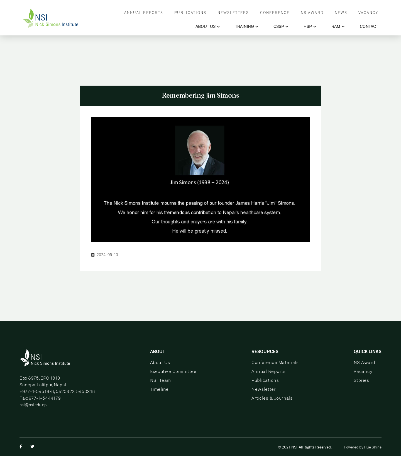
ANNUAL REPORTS (143, 13)
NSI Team (160, 380)
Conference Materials (275, 363)
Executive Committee (173, 372)
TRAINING (246, 27)
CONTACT (369, 27)
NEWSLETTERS (233, 13)
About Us (160, 363)
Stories (361, 380)
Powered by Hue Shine (363, 447)
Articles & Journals (272, 398)
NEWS (341, 13)
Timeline (159, 389)
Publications (265, 380)
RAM (338, 27)
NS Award (364, 363)
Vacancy (363, 372)
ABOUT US (207, 27)
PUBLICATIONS (190, 13)
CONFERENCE (275, 13)
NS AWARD (312, 13)
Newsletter (263, 389)
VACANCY (368, 13)
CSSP (280, 27)
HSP (310, 27)
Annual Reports (268, 372)
